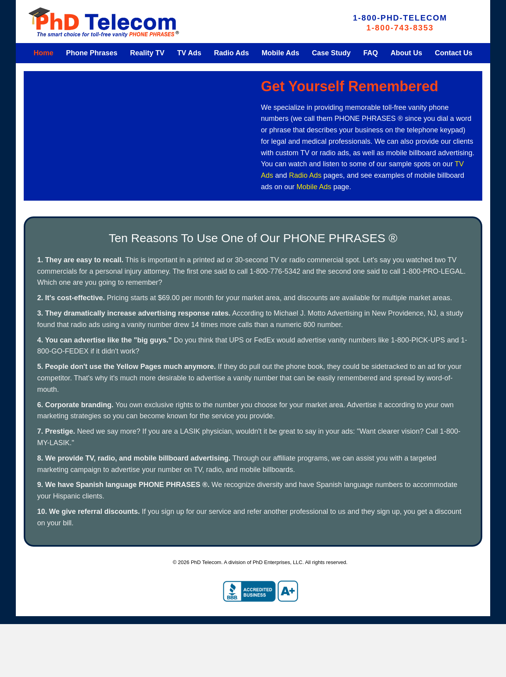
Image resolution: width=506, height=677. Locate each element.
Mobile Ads (313, 187)
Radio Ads (305, 175)
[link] (43, 53)
